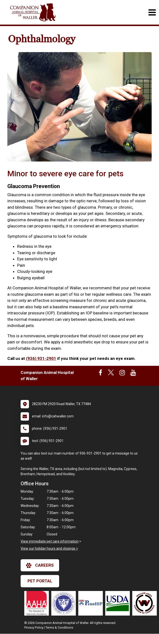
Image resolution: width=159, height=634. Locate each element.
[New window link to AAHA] (37, 603)
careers (40, 565)
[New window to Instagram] (122, 374)
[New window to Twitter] (111, 374)
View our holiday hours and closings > (49, 548)
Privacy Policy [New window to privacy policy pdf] (33, 627)
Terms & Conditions (59, 627)
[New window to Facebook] (100, 374)
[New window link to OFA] (64, 603)
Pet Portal (39, 580)
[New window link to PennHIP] (91, 603)
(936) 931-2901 (41, 358)
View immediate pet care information (50, 541)
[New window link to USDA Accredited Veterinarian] (118, 603)
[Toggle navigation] (152, 12)
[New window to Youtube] (133, 374)
